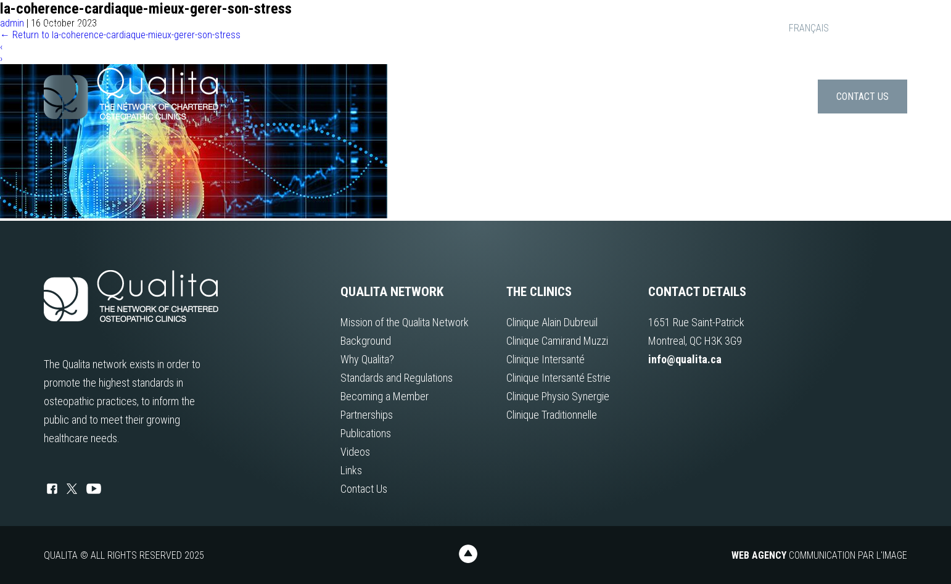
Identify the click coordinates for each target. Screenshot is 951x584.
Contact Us (862, 96)
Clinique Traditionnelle (551, 414)
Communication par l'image (819, 555)
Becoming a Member (384, 396)
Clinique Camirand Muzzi (557, 340)
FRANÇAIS (809, 28)
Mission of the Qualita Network (404, 322)
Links (793, 96)
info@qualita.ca (83, 28)
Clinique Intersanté (545, 359)
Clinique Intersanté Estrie (558, 377)
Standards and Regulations (396, 377)
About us (600, 96)
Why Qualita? (367, 359)
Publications (729, 96)
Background (365, 340)
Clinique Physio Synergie (557, 396)
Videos (355, 451)
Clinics (660, 96)
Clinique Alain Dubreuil (552, 322)
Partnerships (366, 414)
